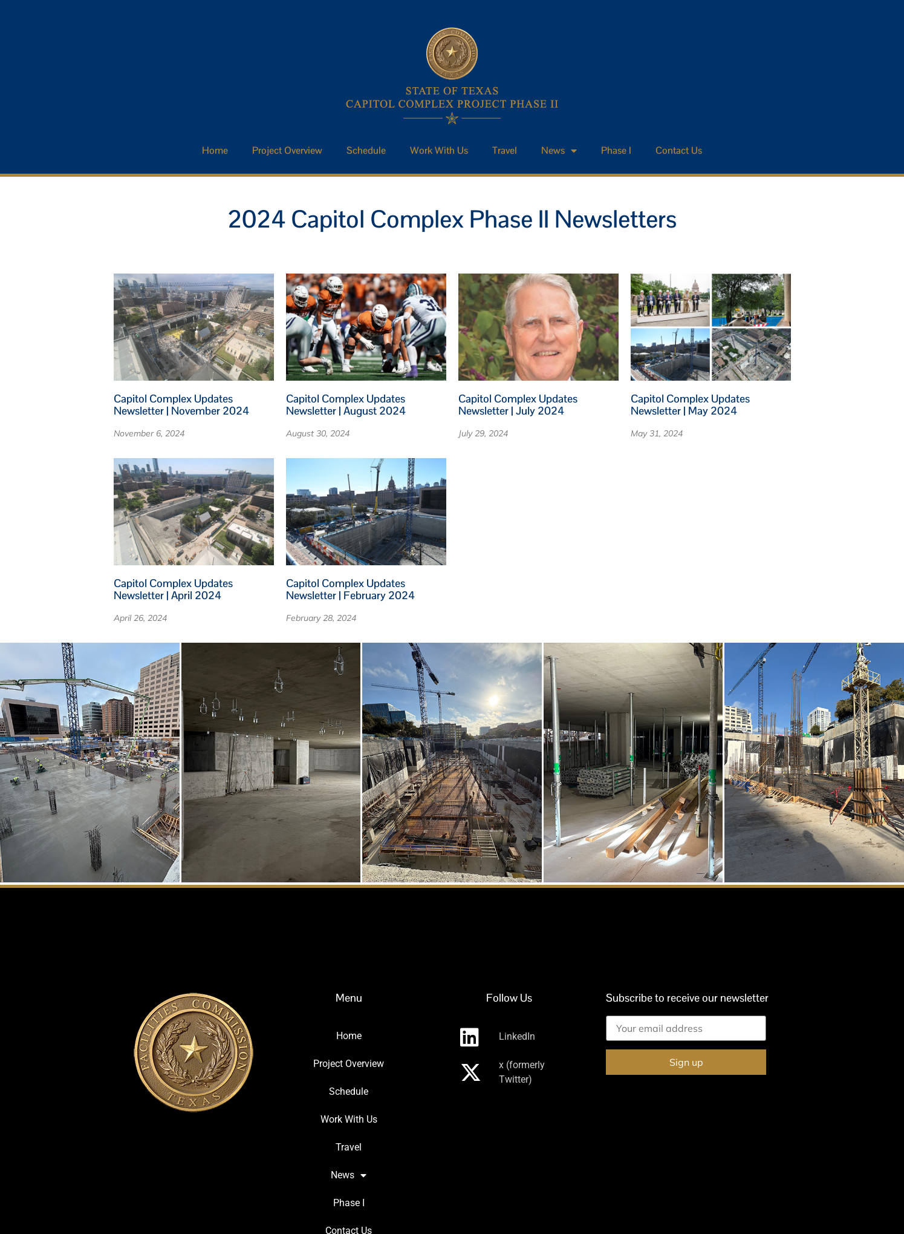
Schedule (366, 150)
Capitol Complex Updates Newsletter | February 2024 (350, 589)
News (559, 151)
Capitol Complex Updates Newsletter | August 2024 (346, 405)
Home (215, 150)
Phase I (616, 150)
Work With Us (439, 150)
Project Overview (287, 150)
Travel (504, 150)
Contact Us (678, 150)
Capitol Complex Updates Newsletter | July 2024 (517, 405)
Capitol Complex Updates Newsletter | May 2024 (690, 405)
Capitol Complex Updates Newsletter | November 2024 (181, 405)
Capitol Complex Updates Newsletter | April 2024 (173, 589)
